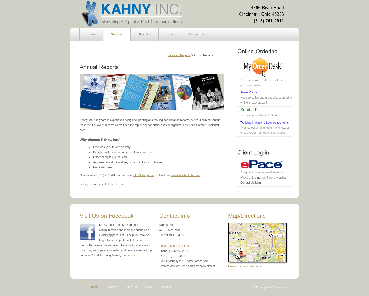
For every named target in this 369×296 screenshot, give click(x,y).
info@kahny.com (143, 175)
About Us (144, 34)
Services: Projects (179, 55)
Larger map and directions (244, 266)
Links (169, 34)
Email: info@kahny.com (174, 246)
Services (117, 34)
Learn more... (131, 255)
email (258, 177)
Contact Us (196, 34)
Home (91, 34)
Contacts (165, 287)
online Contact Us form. (185, 175)
